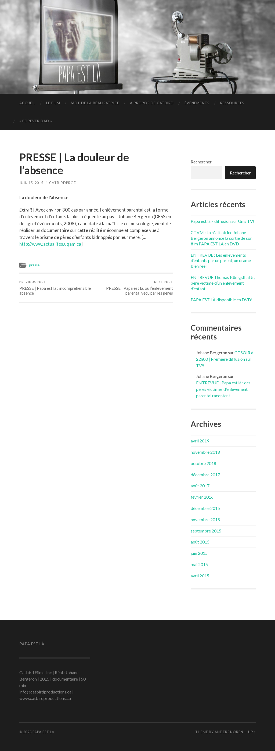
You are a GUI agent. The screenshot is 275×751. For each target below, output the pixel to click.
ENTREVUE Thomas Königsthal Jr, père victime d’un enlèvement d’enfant (223, 283)
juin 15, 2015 (31, 183)
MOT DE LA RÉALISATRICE (95, 103)
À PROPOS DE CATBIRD (152, 103)
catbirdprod (63, 183)
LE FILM (53, 103)
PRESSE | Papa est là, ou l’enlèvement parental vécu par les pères (135, 287)
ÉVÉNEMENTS (196, 103)
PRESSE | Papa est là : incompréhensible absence (57, 287)
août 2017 (200, 485)
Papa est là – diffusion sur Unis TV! (222, 221)
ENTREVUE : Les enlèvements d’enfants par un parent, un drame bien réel (221, 260)
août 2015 (200, 541)
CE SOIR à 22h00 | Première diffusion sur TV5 (224, 359)
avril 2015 (200, 575)
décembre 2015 (205, 508)
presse (34, 265)
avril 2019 (200, 440)
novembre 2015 (205, 519)
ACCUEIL (27, 103)
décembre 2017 (205, 474)
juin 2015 (199, 553)
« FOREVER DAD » (35, 121)
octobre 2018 (203, 463)
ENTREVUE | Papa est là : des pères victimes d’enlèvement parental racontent (223, 389)
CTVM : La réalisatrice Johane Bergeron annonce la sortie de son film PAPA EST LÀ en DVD (221, 238)
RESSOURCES (232, 103)
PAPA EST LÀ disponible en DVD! (221, 299)
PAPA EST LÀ (43, 732)
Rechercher (201, 161)
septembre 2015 (206, 530)
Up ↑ (252, 732)
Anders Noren (229, 732)
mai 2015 (199, 564)
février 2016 (202, 496)
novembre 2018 (205, 452)
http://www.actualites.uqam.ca (50, 244)
